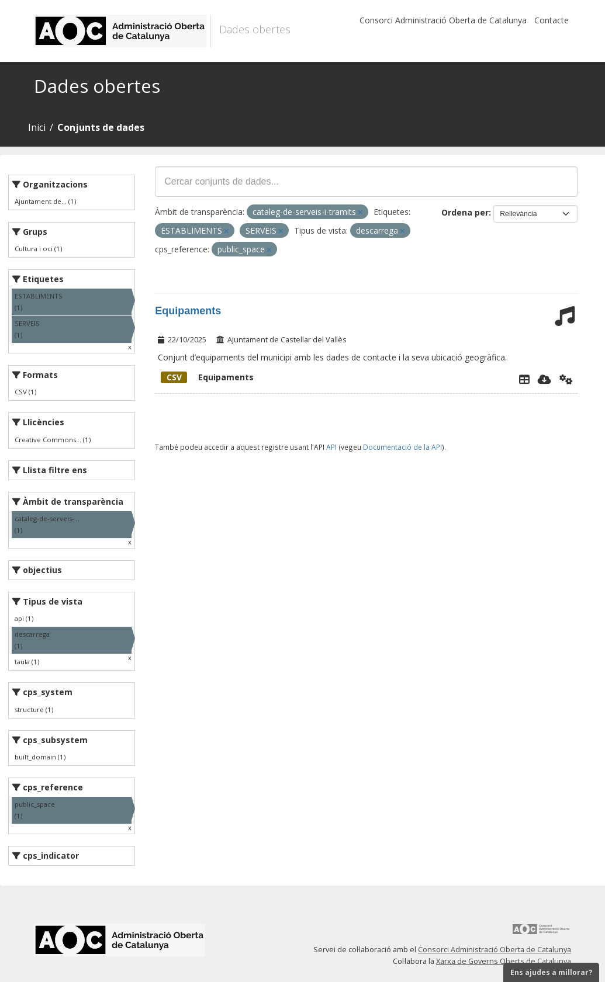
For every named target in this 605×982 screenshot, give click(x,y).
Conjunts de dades (100, 127)
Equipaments (188, 311)
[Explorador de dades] (524, 379)
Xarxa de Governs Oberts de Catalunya (503, 961)
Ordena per (465, 212)
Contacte (551, 20)
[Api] (566, 379)
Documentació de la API (402, 447)
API (331, 447)
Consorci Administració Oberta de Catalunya (443, 20)
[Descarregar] (544, 379)
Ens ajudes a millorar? (551, 972)
